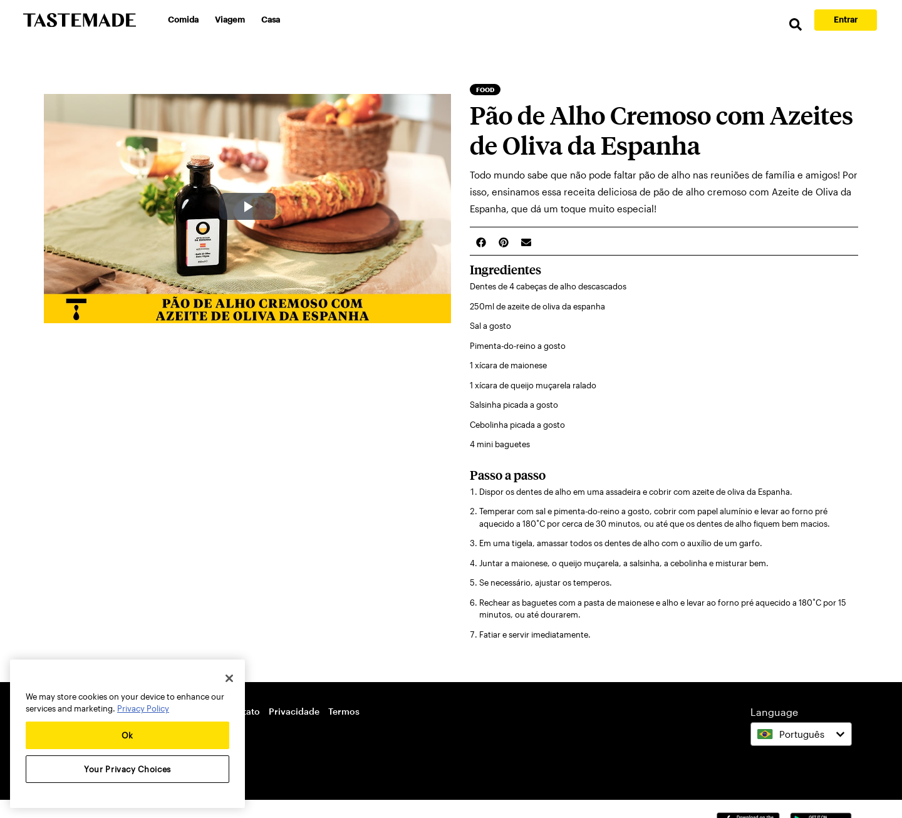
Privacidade (294, 711)
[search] (795, 25)
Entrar (846, 19)
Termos (344, 711)
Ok (127, 735)
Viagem (230, 19)
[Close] (229, 678)
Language (774, 712)
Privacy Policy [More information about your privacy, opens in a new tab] (143, 708)
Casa (270, 19)
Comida (183, 19)
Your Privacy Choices (127, 769)
